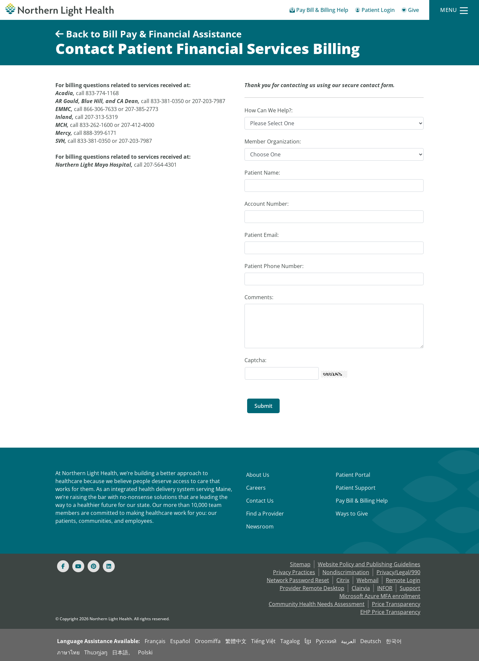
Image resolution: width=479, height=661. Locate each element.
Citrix (342, 580)
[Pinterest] (94, 566)
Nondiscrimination (345, 572)
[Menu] (454, 10)
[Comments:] (334, 326)
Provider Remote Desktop (312, 588)
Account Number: (266, 203)
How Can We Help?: (268, 110)
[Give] (410, 11)
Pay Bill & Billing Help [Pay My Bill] (362, 500)
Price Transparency (396, 604)
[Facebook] (63, 566)
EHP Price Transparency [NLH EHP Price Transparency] (390, 612)
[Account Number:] (334, 216)
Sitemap (300, 564)
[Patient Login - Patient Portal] (375, 11)
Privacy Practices (294, 572)
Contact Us (260, 500)
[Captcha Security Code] (282, 373)
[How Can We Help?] (334, 123)
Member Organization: (272, 141)
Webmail (367, 580)
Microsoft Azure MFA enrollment (379, 596)
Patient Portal (353, 474)
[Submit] (263, 406)
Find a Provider (265, 513)
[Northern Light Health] (60, 10)
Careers (256, 487)
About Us (257, 474)
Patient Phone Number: (274, 266)
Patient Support (356, 487)
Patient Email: (261, 235)
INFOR (384, 588)
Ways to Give (352, 513)
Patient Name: (262, 172)
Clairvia (361, 588)
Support (410, 588)
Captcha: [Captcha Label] (255, 360)
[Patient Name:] (334, 185)
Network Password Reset (298, 580)
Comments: (258, 297)
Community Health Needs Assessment (317, 604)
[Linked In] (109, 566)
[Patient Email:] (334, 248)
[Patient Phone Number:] (334, 279)
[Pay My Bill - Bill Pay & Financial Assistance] (319, 11)
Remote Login (403, 580)
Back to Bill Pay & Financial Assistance (148, 34)
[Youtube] (78, 566)
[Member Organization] (334, 154)
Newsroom (260, 526)
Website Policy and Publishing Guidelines (369, 564)
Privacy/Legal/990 (398, 572)
